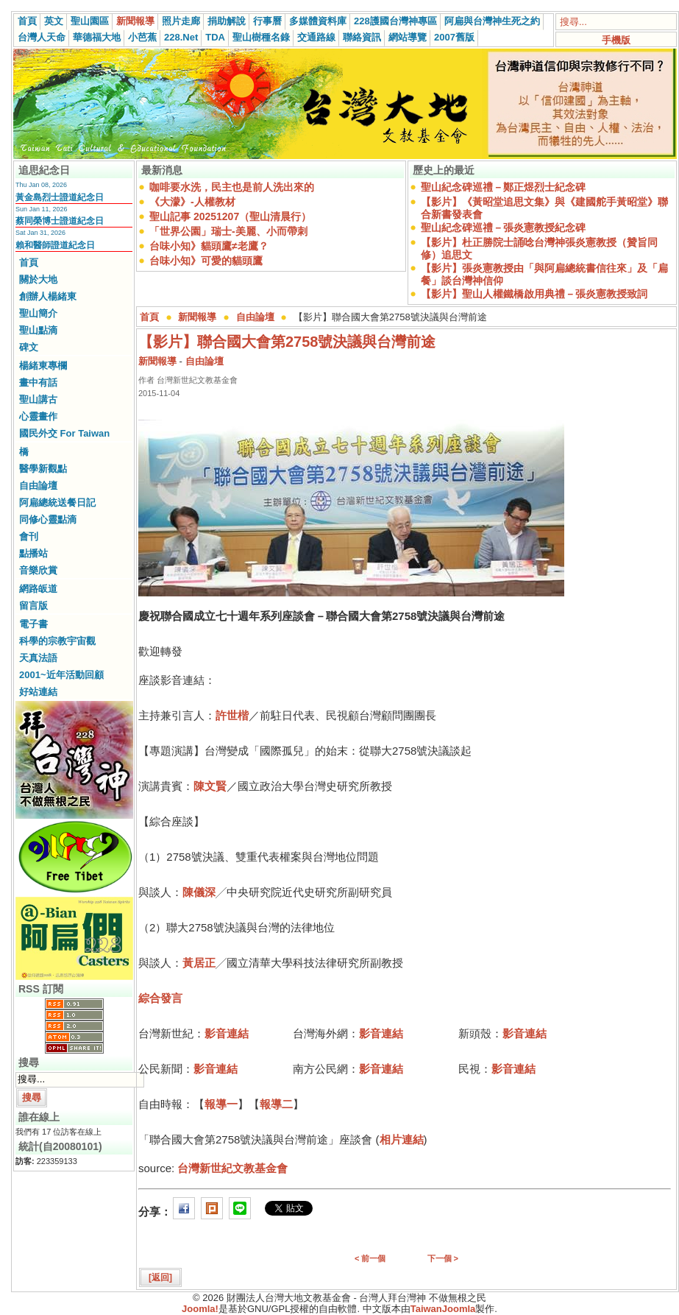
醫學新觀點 (43, 468)
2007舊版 (454, 37)
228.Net (181, 37)
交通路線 (316, 37)
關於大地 (38, 279)
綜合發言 (160, 998)
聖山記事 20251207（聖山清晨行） (230, 216)
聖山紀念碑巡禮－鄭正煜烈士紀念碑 (503, 187)
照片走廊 (181, 21)
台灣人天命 (41, 37)
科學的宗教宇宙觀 (57, 640)
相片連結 (402, 1139)
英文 (53, 21)
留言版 (33, 605)
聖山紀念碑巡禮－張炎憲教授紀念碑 (503, 227)
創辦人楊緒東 (48, 296)
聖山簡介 (38, 313)
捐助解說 (226, 21)
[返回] (160, 1277)
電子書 (33, 624)
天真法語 (38, 657)
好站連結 (38, 691)
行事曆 (267, 21)
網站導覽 (407, 37)
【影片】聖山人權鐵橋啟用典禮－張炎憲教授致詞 (534, 294)
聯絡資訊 (362, 37)
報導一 (221, 1104)
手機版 (616, 40)
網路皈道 (38, 588)
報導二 (276, 1104)
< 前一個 (370, 1258)
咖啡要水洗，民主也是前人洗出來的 (231, 187)
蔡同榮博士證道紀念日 (59, 221)
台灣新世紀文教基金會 (232, 1168)
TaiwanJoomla (443, 1308)
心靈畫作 (38, 416)
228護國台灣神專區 (395, 21)
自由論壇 (38, 485)
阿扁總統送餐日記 (57, 502)
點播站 (33, 553)
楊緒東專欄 (43, 365)
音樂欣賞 (38, 570)
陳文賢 (210, 786)
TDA (215, 37)
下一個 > (442, 1258)
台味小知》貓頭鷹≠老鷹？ (209, 246)
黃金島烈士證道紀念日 (59, 197)
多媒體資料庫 (317, 21)
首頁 (27, 21)
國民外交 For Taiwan (64, 433)
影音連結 (227, 1033)
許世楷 (232, 715)
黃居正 (199, 962)
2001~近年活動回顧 (61, 674)
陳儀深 (199, 892)
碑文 (28, 347)
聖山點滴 (38, 330)
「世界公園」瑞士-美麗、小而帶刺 (228, 231)
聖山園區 (90, 21)
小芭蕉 (142, 37)
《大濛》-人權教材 (192, 202)
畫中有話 (38, 382)
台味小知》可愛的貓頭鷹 (206, 261)
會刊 (28, 536)
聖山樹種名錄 (261, 37)
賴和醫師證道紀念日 (55, 245)
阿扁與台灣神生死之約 (492, 21)
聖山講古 (38, 399)
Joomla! (200, 1308)
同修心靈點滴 (48, 519)
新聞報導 (135, 21)
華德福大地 (97, 37)
